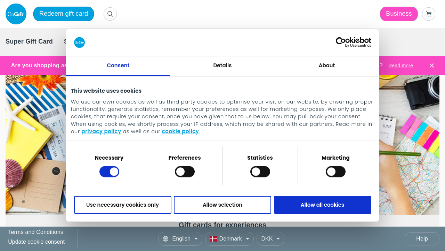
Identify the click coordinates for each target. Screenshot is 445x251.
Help (422, 239)
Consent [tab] (118, 65)
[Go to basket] (428, 14)
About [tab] (327, 65)
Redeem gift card (63, 13)
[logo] (17, 13)
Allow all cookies (323, 204)
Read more (400, 65)
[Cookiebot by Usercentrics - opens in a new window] (340, 42)
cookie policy (180, 131)
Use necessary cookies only (122, 204)
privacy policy (101, 131)
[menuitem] (29, 41)
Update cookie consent (36, 242)
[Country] (229, 238)
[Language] (180, 238)
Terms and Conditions (35, 232)
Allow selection (222, 204)
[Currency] (270, 238)
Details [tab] (222, 65)
